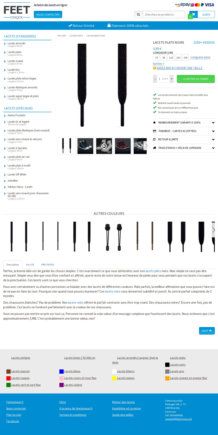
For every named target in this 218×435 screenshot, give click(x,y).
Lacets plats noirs (95, 35)
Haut (207, 331)
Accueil (62, 35)
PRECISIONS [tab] (47, 264)
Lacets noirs (76, 35)
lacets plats (153, 271)
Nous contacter (48, 14)
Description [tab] (13, 264)
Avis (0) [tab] (30, 264)
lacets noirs (112, 291)
